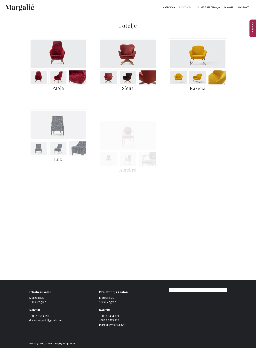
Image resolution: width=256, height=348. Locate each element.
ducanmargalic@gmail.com (45, 320)
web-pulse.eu (69, 343)
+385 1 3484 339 (109, 316)
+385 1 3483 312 (109, 320)
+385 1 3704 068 (39, 316)
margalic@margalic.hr (112, 325)
